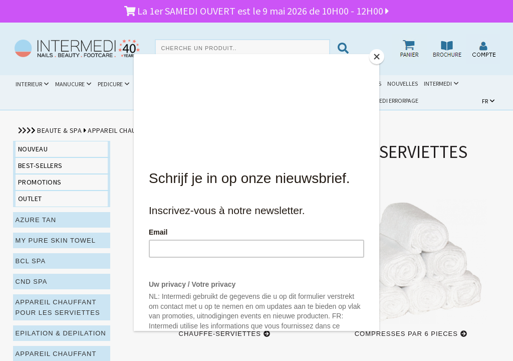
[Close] (376, 56)
